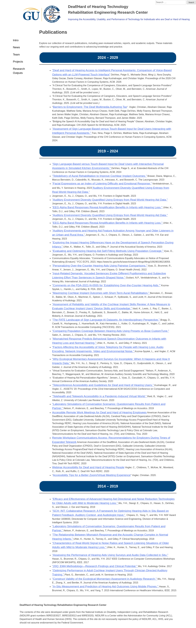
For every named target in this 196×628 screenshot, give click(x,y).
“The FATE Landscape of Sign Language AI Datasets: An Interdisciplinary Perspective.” (106, 319)
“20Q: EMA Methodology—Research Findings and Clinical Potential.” (95, 566)
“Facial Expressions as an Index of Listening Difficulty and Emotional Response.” (102, 183)
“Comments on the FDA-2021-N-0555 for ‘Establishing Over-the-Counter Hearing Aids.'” (106, 285)
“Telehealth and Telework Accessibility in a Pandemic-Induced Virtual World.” (99, 396)
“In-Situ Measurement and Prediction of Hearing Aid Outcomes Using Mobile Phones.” (105, 586)
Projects (18, 61)
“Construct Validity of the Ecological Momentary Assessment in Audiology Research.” (105, 578)
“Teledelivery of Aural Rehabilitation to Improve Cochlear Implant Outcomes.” (99, 175)
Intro (16, 40)
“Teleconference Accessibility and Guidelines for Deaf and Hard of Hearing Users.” (103, 385)
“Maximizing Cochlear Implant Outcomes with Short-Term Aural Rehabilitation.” (101, 293)
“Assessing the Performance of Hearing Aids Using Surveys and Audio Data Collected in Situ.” (110, 555)
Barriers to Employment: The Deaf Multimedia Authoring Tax (90, 106)
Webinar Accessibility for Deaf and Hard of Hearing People (88, 467)
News (16, 47)
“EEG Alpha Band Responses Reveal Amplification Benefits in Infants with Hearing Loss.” (107, 207)
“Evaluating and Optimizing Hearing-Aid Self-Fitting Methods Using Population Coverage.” (108, 250)
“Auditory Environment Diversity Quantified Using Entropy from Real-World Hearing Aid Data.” (110, 199)
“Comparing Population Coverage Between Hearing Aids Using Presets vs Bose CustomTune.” (110, 330)
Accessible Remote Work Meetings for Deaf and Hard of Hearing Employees (99, 412)
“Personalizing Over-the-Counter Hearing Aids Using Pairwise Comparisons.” (100, 265)
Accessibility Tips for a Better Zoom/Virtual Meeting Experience (92, 475)
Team (16, 54)
